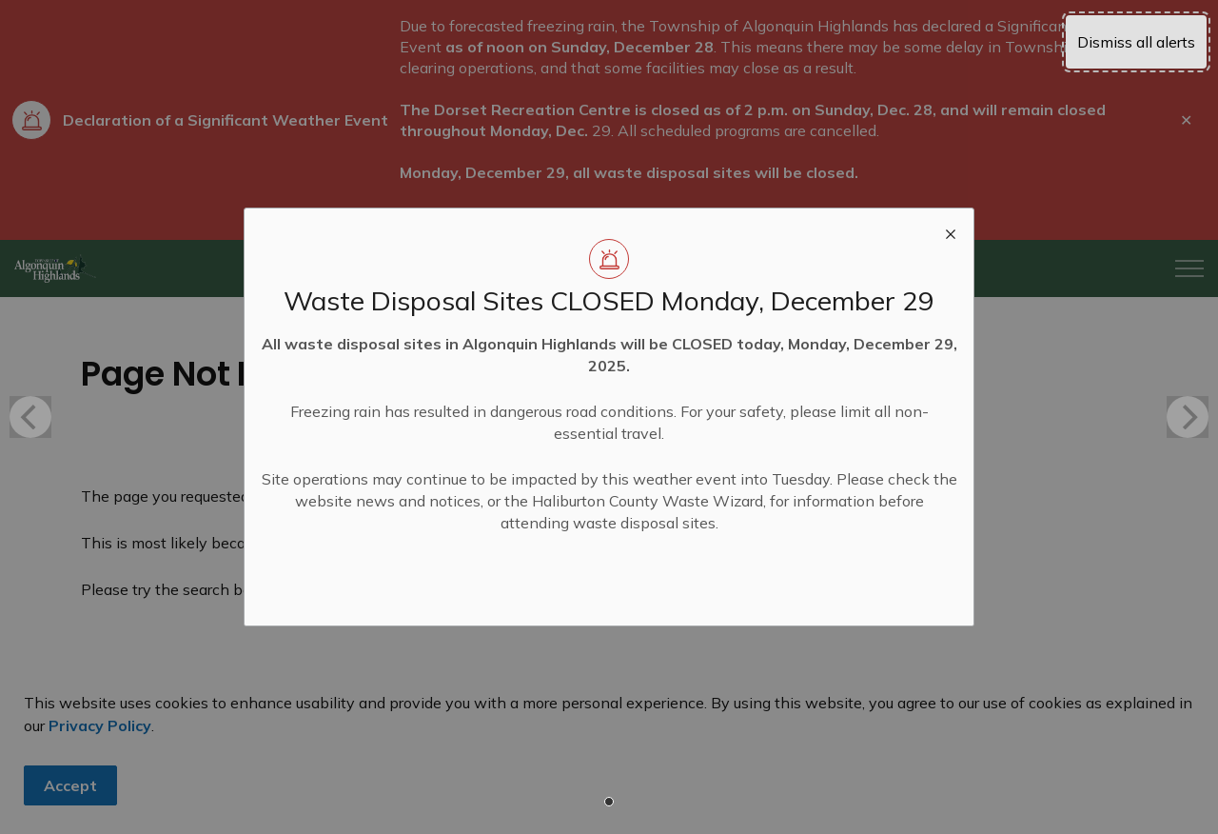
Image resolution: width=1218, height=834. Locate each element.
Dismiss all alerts (1136, 41)
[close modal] (950, 231)
